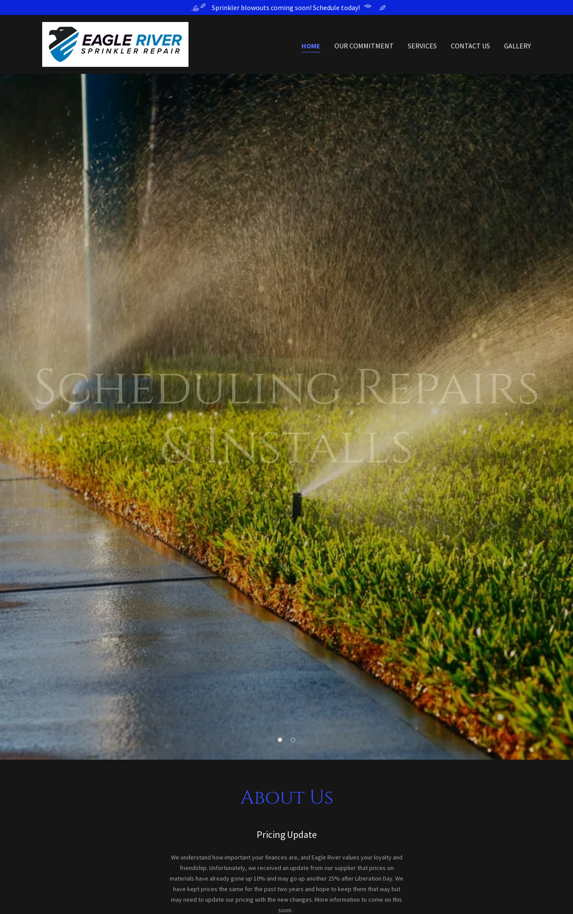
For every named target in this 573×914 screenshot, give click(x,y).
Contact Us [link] (470, 45)
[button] (280, 740)
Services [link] (422, 45)
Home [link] (310, 45)
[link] (115, 43)
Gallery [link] (517, 45)
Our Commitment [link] (364, 45)
